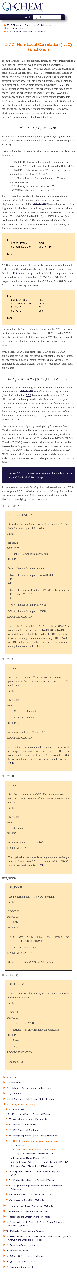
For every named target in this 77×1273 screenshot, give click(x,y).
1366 (34, 177)
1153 (52, 189)
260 (27, 80)
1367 (58, 177)
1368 (52, 185)
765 (47, 173)
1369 (69, 166)
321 (27, 165)
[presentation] (39, 72)
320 (24, 165)
